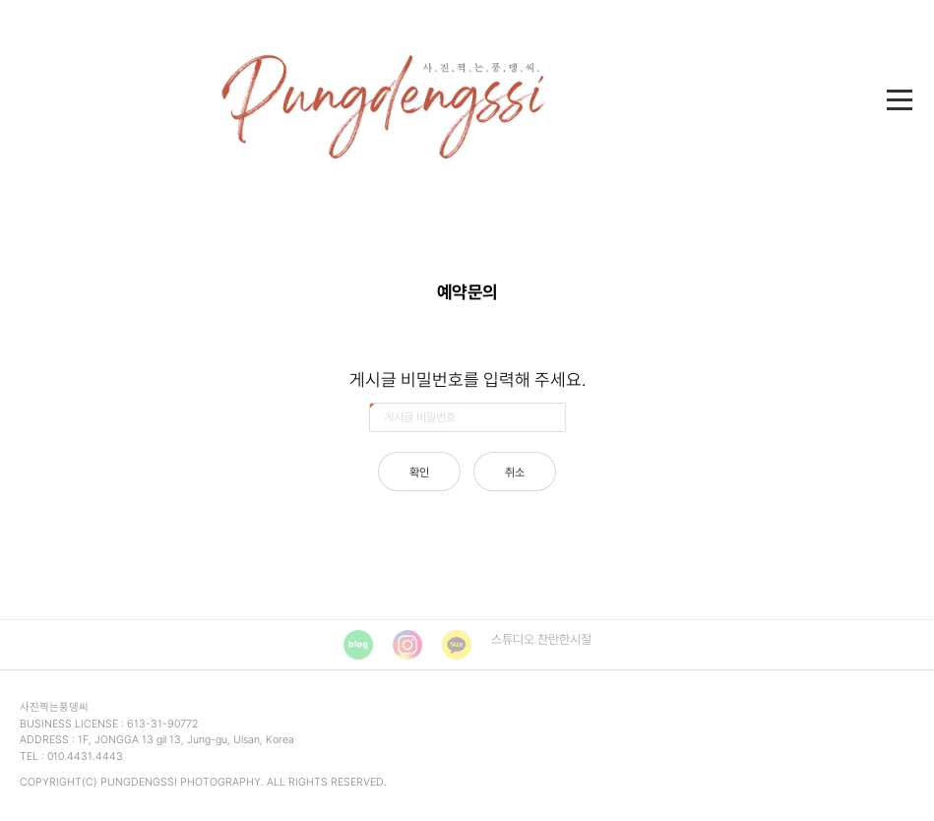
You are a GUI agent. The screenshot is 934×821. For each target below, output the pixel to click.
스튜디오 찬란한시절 (541, 639)
